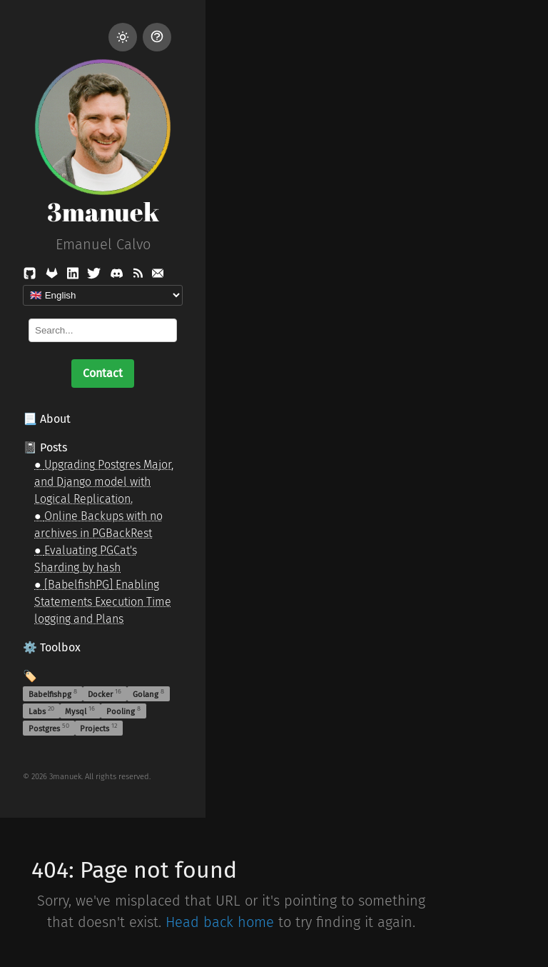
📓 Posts (45, 447)
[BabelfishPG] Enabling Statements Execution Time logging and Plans (102, 602)
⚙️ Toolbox (52, 647)
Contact (103, 373)
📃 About (47, 419)
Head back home (220, 922)
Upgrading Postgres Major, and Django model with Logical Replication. (103, 482)
